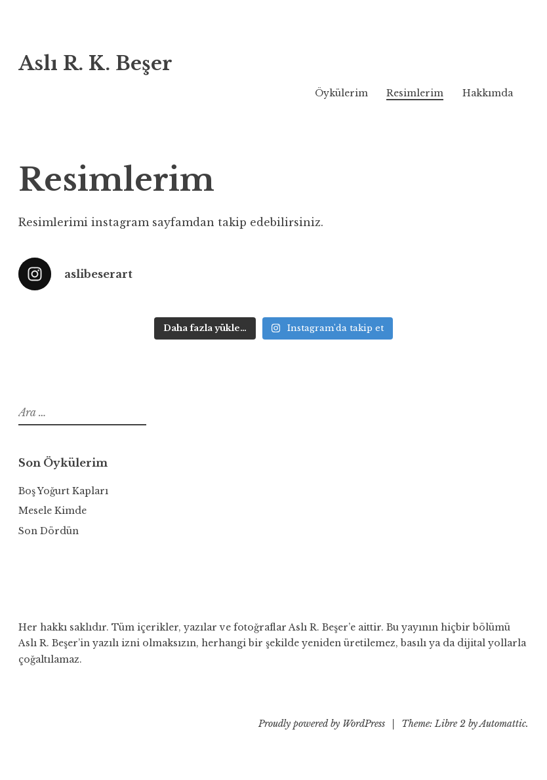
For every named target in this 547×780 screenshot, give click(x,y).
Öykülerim (341, 93)
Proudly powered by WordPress (321, 724)
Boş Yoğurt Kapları (63, 491)
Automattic (502, 724)
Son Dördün (48, 531)
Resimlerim (414, 93)
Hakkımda (487, 93)
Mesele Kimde (52, 511)
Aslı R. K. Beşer (95, 63)
